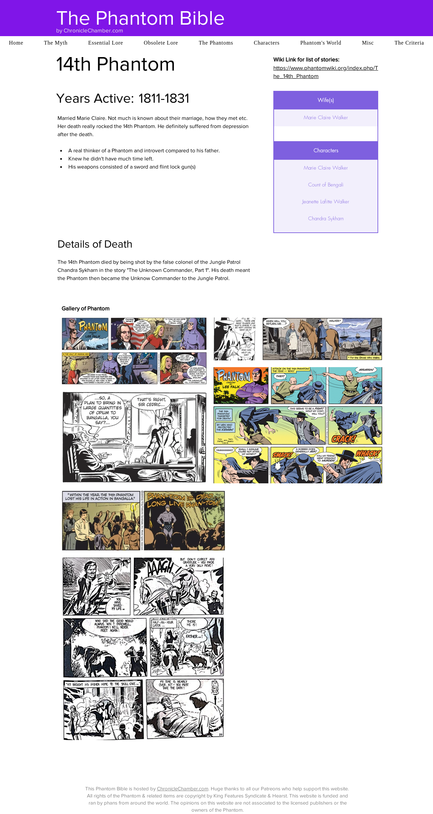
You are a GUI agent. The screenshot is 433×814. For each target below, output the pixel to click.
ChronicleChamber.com (182, 788)
